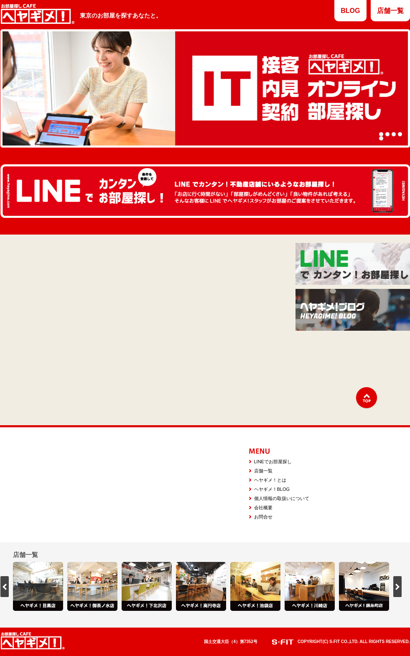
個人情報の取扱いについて (281, 498)
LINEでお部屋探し (273, 461)
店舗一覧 (390, 10)
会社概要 (263, 507)
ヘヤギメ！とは (270, 479)
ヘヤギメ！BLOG (272, 489)
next (397, 586)
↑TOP (366, 398)
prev (4, 586)
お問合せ (263, 516)
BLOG (350, 10)
